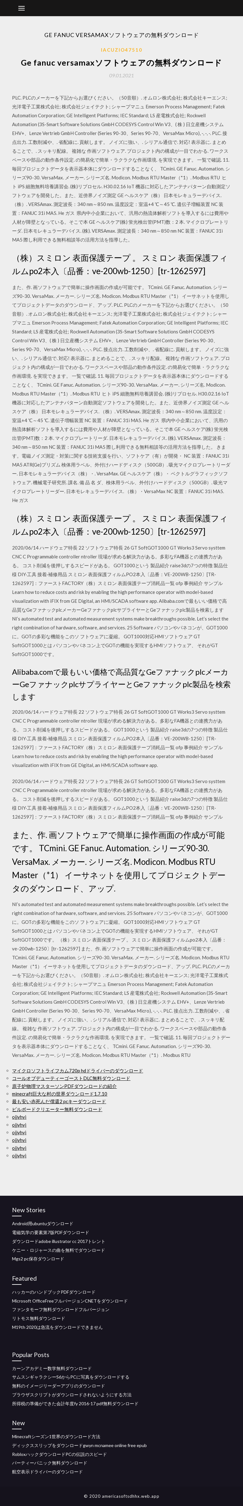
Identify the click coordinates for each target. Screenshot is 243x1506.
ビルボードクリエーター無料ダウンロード (57, 1109)
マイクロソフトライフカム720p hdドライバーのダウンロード (77, 1070)
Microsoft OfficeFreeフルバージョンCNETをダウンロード (70, 1300)
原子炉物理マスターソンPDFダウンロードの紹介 (64, 1086)
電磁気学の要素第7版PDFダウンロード (50, 1232)
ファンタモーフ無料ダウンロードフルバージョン (60, 1309)
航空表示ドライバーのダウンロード (47, 1471)
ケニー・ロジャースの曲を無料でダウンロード (58, 1250)
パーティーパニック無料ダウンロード (49, 1462)
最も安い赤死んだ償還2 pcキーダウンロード (59, 1101)
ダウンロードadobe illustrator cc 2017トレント (58, 1241)
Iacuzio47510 (121, 50)
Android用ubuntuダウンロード (42, 1223)
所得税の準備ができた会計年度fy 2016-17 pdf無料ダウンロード (75, 1403)
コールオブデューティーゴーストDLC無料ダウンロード (71, 1078)
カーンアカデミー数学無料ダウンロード (52, 1368)
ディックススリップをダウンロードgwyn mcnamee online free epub (79, 1445)
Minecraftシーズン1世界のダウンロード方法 (56, 1436)
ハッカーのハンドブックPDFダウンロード (54, 1292)
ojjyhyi (19, 1117)
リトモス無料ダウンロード (38, 1318)
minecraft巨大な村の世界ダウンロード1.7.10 (59, 1094)
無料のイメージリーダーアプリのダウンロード (58, 1385)
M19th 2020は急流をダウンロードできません (57, 1327)
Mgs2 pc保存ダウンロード (38, 1258)
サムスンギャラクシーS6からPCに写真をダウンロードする (70, 1377)
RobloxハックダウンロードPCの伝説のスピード (59, 1454)
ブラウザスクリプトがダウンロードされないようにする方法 (72, 1394)
